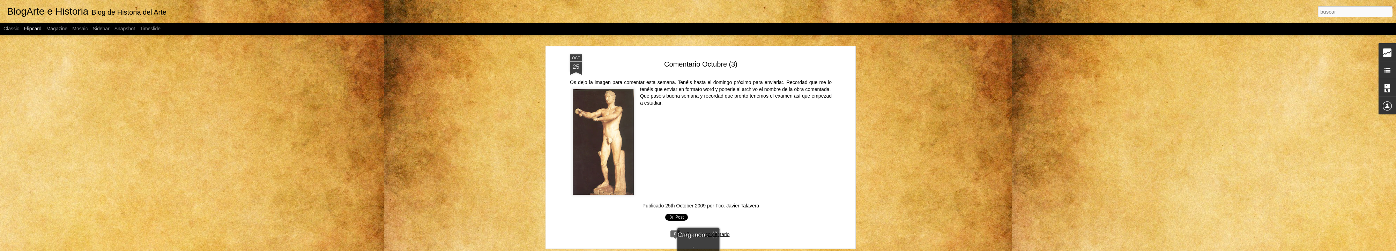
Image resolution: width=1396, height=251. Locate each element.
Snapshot (124, 28)
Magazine (57, 28)
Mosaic (80, 28)
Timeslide (150, 28)
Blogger (752, 247)
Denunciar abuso (775, 247)
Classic (11, 28)
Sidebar (101, 28)
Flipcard (33, 28)
